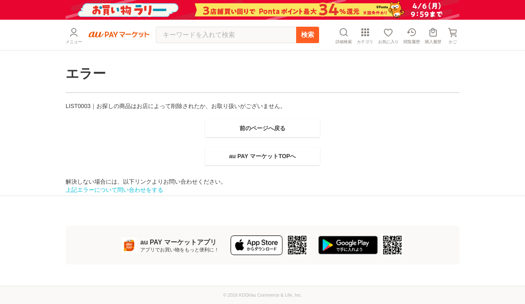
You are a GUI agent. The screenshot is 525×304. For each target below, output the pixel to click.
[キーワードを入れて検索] (226, 35)
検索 (307, 34)
